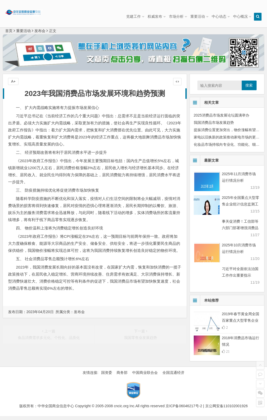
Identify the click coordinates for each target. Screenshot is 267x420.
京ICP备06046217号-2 (184, 410)
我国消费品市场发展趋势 (214, 126)
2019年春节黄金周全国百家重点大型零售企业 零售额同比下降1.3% (240, 324)
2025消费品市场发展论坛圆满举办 (221, 119)
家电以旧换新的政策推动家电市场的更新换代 (230, 141)
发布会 (39, 35)
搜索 (249, 89)
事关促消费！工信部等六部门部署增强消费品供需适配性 (240, 231)
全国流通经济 (173, 376)
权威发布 (155, 16)
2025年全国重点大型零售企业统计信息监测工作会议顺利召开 (240, 208)
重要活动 (197, 16)
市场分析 (176, 16)
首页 (9, 35)
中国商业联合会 (145, 376)
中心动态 (219, 16)
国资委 (106, 376)
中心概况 (240, 16)
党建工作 (133, 16)
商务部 (122, 376)
